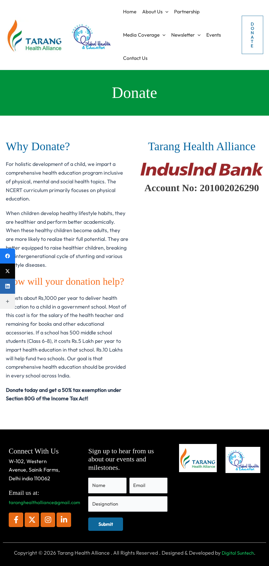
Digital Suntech (237, 552)
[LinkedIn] (7, 286)
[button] (165, 11)
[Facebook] (7, 256)
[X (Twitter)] (7, 271)
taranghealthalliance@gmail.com (47, 499)
